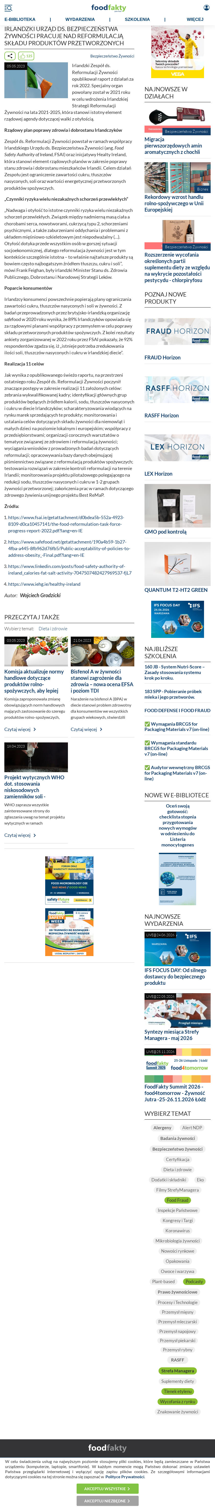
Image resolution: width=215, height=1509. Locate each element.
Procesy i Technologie (178, 1302)
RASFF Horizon (162, 415)
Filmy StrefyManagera (177, 1190)
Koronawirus (177, 1230)
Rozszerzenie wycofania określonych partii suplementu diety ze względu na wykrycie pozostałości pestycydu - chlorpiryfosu (177, 267)
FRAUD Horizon (163, 357)
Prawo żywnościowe (177, 1292)
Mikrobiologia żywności (178, 1240)
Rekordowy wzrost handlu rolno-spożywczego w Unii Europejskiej (174, 203)
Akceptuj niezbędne (105, 1501)
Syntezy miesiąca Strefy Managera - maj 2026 (172, 1035)
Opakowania (177, 1261)
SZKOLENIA (137, 19)
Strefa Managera (177, 1370)
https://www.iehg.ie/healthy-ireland (44, 584)
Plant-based (163, 1281)
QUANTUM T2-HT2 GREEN (176, 590)
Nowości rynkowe (177, 1251)
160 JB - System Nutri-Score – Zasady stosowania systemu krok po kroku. (175, 672)
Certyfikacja (177, 1159)
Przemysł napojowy (177, 1331)
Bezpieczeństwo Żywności (112, 56)
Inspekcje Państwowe (178, 1210)
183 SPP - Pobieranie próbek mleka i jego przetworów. (173, 694)
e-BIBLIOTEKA (20, 19)
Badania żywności (177, 1138)
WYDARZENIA (80, 19)
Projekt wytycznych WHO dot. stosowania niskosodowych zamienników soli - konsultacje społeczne (34, 790)
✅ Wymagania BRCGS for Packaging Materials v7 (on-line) (177, 726)
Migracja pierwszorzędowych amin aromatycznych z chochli (173, 145)
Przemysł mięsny (178, 1312)
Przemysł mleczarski (177, 1321)
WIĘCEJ (195, 19)
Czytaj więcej (17, 729)
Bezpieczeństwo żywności (177, 1149)
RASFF (177, 1360)
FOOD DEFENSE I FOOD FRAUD (177, 710)
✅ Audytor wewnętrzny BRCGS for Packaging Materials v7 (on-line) (177, 773)
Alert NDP (192, 1127)
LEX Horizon (158, 474)
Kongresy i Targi (178, 1220)
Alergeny (162, 1127)
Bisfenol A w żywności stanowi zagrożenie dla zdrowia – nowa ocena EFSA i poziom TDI (102, 681)
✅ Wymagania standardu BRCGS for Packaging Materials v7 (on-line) (176, 748)
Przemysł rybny (178, 1349)
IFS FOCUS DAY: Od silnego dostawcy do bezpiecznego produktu (175, 976)
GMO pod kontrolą (165, 532)
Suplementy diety (177, 1381)
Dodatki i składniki (168, 1179)
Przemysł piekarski (177, 1340)
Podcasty (194, 1281)
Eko (200, 1179)
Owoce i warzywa (177, 1271)
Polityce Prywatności (124, 1476)
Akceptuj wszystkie (105, 1488)
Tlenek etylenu (178, 1391)
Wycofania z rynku (177, 1401)
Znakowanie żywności (177, 1411)
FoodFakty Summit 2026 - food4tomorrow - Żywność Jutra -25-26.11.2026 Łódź (175, 1092)
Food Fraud (177, 1200)
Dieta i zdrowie (53, 628)
